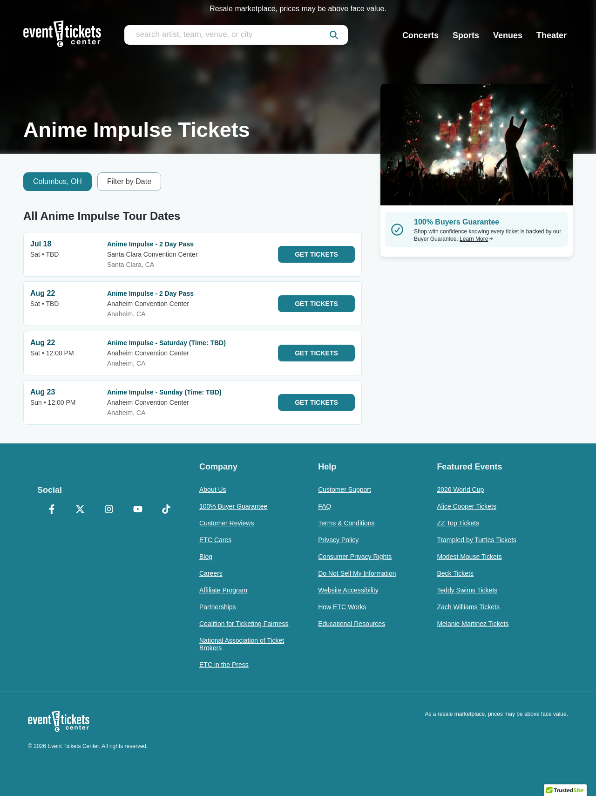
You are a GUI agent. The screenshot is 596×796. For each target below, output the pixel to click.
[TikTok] (166, 510)
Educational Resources (351, 623)
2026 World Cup (460, 489)
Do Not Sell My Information (357, 573)
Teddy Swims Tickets (467, 590)
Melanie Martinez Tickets (472, 623)
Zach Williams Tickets (468, 607)
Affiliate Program (223, 590)
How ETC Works (342, 607)
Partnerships (217, 607)
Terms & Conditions (346, 523)
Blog (205, 556)
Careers (211, 573)
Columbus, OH (57, 181)
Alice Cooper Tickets (466, 506)
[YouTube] (137, 510)
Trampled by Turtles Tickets (476, 540)
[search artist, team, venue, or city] (236, 35)
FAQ (324, 506)
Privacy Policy (338, 540)
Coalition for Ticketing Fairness (243, 623)
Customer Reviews (226, 523)
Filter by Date (129, 181)
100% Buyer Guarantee (233, 506)
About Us (212, 489)
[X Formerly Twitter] (80, 510)
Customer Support (344, 489)
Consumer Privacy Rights (355, 556)
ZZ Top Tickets (458, 523)
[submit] (334, 35)
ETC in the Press (224, 664)
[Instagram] (109, 510)
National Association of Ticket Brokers (241, 644)
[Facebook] (51, 510)
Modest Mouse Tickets (469, 556)
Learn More (476, 239)
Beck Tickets (455, 573)
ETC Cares (215, 540)
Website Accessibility (348, 590)
